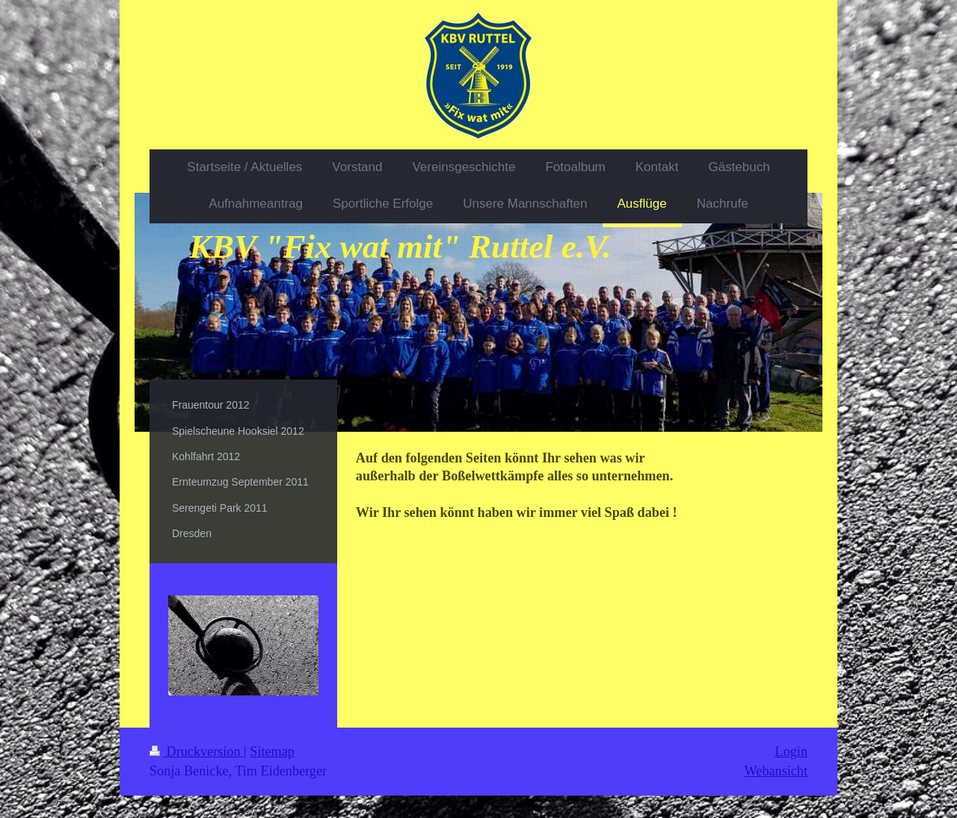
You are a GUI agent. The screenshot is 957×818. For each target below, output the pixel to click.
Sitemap (272, 751)
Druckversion (197, 751)
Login (791, 751)
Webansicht (776, 770)
